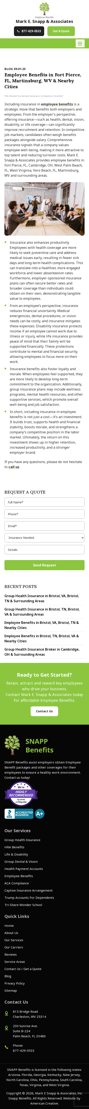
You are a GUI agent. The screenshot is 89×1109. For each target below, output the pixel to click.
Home (9, 925)
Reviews (10, 954)
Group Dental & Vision (21, 861)
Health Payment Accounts (23, 869)
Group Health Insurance (22, 840)
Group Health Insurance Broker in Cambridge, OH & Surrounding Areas (41, 652)
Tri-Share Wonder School (23, 905)
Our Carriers (13, 947)
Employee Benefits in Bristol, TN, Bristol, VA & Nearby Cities (41, 638)
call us (13, 467)
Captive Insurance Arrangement (28, 890)
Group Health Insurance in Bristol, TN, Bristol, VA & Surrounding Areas (41, 612)
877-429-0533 (31, 31)
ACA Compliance (16, 883)
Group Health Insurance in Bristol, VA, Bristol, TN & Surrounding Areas (41, 598)
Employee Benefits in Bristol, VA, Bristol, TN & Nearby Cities (41, 625)
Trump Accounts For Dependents (29, 897)
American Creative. (44, 1103)
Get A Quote (61, 31)
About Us (11, 933)
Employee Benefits (18, 876)
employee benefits (57, 104)
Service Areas (14, 961)
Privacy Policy (14, 983)
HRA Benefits (14, 847)
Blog (7, 976)
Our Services (13, 940)
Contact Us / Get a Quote (22, 969)
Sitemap (10, 990)
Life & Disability (16, 854)
